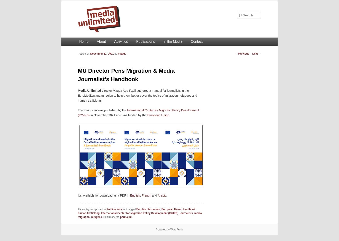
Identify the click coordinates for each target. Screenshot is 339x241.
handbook (189, 209)
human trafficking (89, 213)
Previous (242, 53)
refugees (96, 217)
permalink (126, 217)
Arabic (162, 195)
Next (256, 53)
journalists (186, 213)
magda (122, 53)
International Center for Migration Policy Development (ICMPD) (139, 213)
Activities (121, 41)
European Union (172, 209)
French (146, 195)
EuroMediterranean (148, 209)
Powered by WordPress (169, 229)
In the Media (172, 41)
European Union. (158, 115)
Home (83, 41)
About (101, 41)
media (198, 213)
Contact (197, 41)
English (135, 195)
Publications (145, 41)
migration (84, 217)
